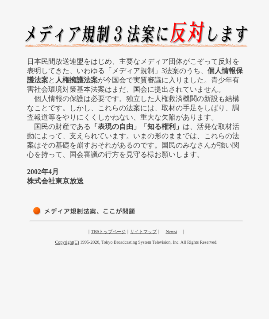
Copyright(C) (67, 242)
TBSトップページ (108, 231)
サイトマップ (143, 231)
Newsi (171, 231)
